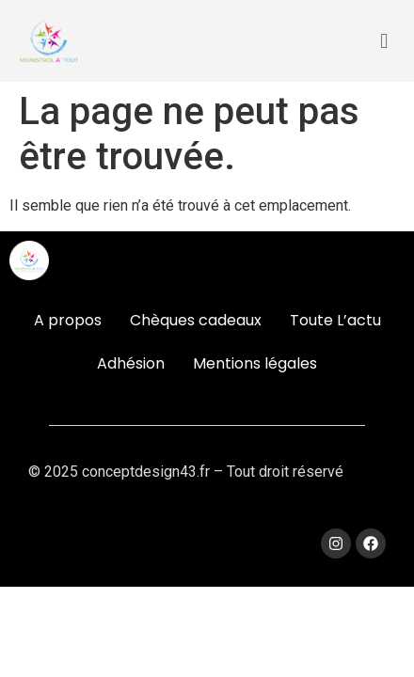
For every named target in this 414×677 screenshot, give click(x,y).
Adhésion (131, 363)
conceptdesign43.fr (146, 471)
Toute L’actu (335, 320)
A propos (68, 320)
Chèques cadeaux (196, 320)
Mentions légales (255, 363)
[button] (384, 41)
